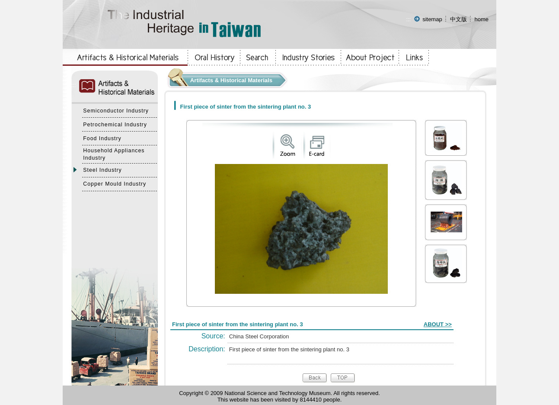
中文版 (458, 19)
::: (408, 19)
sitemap (432, 19)
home (481, 19)
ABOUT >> (438, 324)
